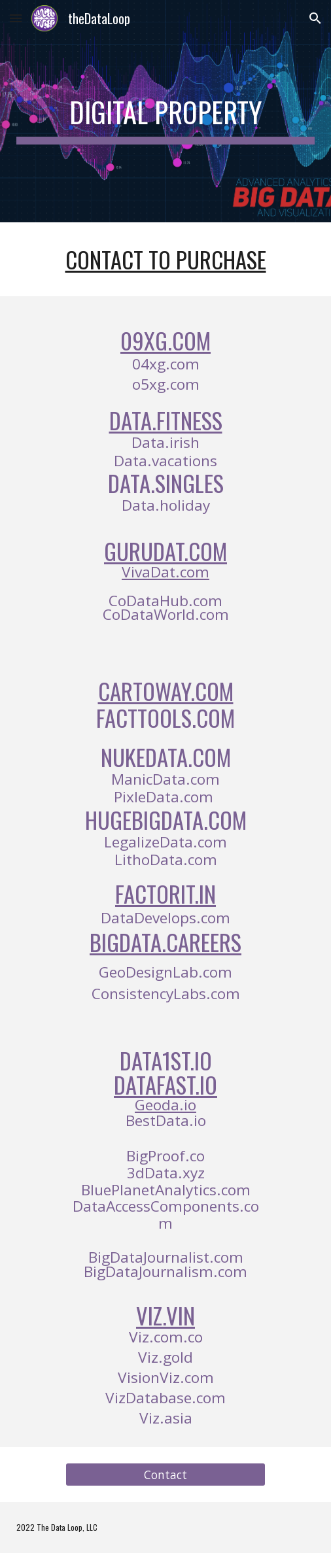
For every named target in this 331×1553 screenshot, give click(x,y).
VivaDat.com (165, 572)
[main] (165, 111)
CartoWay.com (166, 691)
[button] (15, 18)
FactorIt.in (165, 893)
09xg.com (165, 340)
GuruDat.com (165, 551)
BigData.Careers (165, 942)
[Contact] (165, 1474)
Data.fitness (165, 420)
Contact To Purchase (165, 259)
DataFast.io (165, 1084)
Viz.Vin (165, 1315)
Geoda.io (165, 1105)
